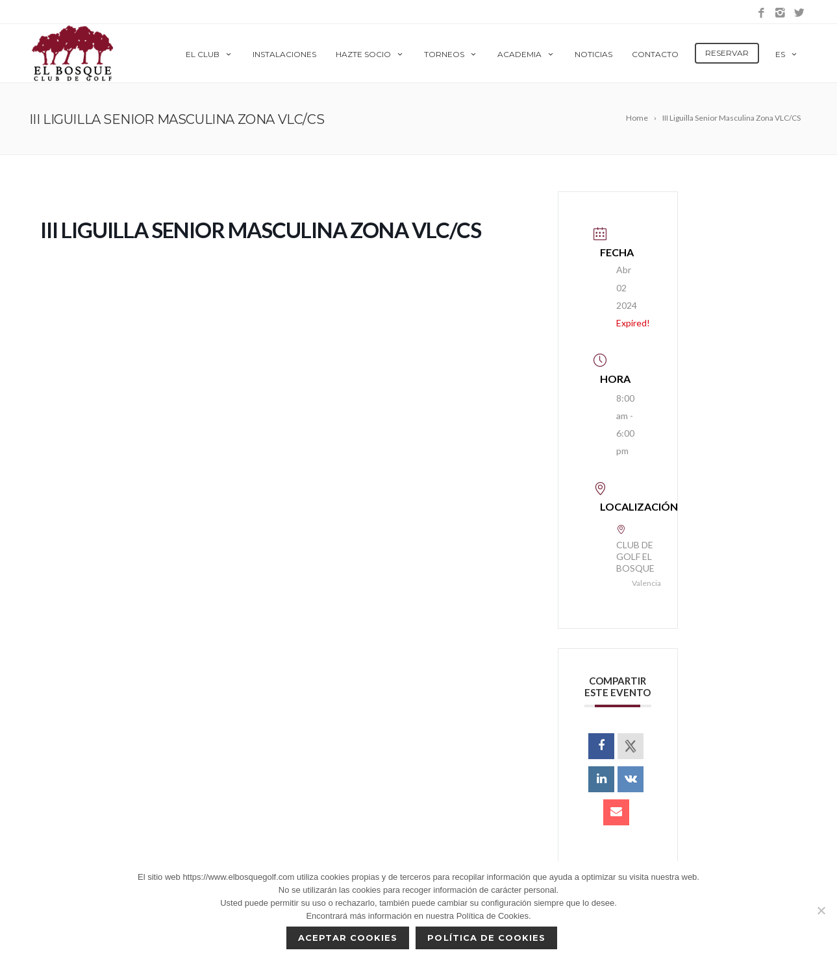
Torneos (451, 54)
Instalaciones (284, 54)
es (787, 54)
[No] (820, 910)
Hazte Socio (370, 54)
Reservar (727, 53)
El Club (209, 54)
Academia (526, 54)
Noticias (593, 54)
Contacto (655, 54)
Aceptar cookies (348, 937)
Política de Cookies (486, 937)
